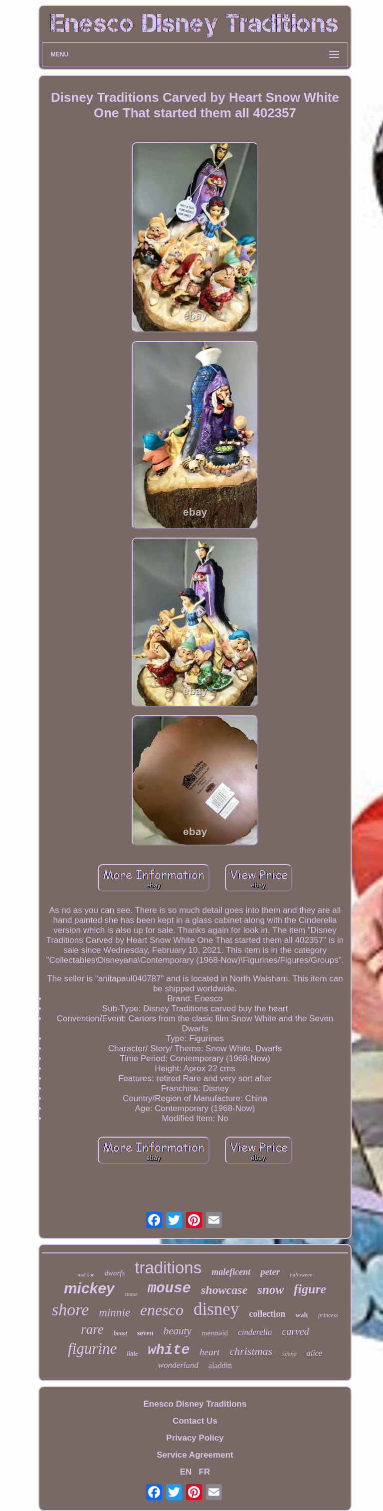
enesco (162, 1310)
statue (131, 1294)
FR (204, 1472)
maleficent (230, 1272)
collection (267, 1314)
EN (186, 1472)
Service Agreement (195, 1455)
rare (92, 1329)
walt (301, 1315)
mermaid (214, 1333)
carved (295, 1331)
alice (314, 1353)
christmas (250, 1351)
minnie (114, 1312)
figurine (92, 1348)
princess (328, 1315)
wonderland (178, 1365)
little (132, 1353)
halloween (301, 1274)
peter (270, 1271)
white (169, 1350)
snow (270, 1289)
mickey (89, 1288)
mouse (169, 1288)
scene (289, 1353)
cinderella (255, 1332)
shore (70, 1309)
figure (310, 1289)
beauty (178, 1331)
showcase (224, 1289)
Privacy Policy (194, 1438)
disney (216, 1309)
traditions (168, 1267)
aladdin (220, 1365)
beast (120, 1333)
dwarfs (114, 1273)
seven (145, 1333)
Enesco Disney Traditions (195, 1404)
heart (209, 1352)
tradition (86, 1274)
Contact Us (195, 1421)
